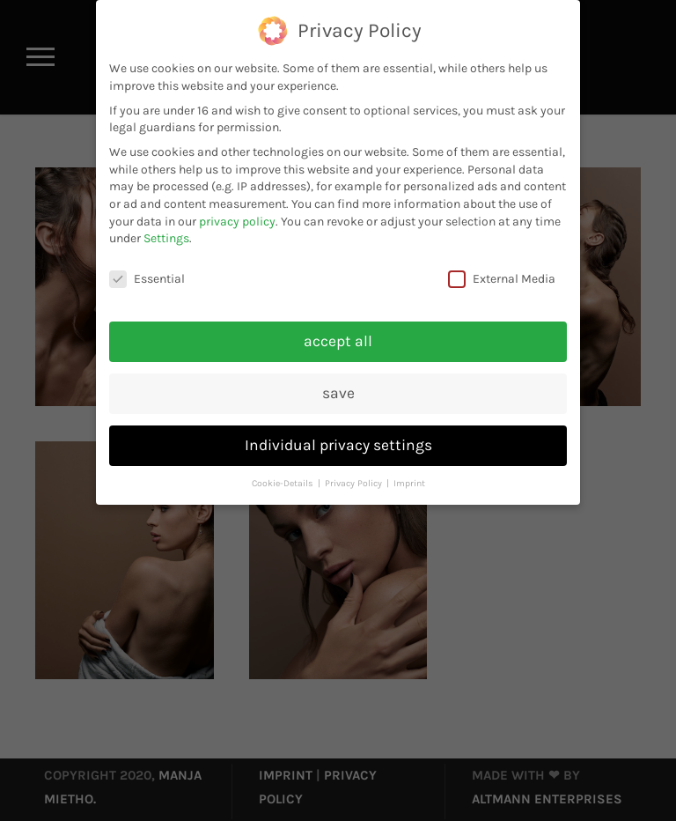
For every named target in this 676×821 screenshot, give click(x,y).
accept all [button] (338, 341)
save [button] (338, 393)
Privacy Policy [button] (355, 483)
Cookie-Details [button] (284, 483)
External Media (501, 278)
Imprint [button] (409, 483)
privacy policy (237, 221)
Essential (147, 278)
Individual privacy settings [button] (338, 445)
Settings (166, 238)
